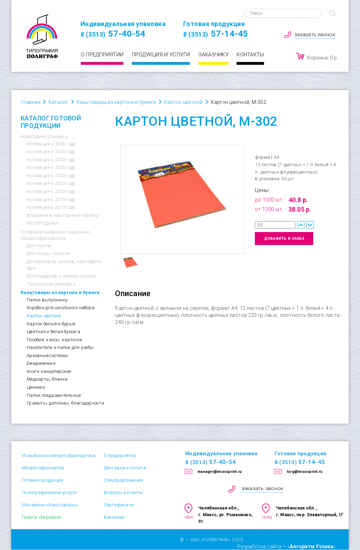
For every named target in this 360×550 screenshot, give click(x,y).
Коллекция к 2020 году (51, 191)
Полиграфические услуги (49, 492)
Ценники (36, 387)
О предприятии (102, 54)
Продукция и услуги (161, 54)
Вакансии (114, 517)
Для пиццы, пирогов (48, 253)
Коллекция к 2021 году (51, 183)
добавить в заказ (284, 238)
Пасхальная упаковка (51, 284)
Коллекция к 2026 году (51, 143)
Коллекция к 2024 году (51, 159)
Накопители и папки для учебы (60, 347)
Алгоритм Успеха (311, 546)
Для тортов (39, 245)
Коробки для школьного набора (61, 307)
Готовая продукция (42, 480)
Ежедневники (41, 363)
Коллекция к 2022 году (51, 175)
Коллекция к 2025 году (51, 151)
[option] (182, 199)
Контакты (250, 54)
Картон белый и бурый (51, 323)
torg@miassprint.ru (305, 471)
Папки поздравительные (54, 395)
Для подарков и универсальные (61, 276)
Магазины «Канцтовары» (50, 504)
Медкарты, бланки (47, 379)
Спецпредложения (123, 480)
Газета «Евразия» (42, 517)
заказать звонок (315, 34)
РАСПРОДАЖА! (43, 223)
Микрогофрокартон (43, 467)
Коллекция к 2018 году (51, 199)
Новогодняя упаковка (44, 136)
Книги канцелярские (49, 371)
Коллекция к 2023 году (51, 167)
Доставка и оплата (125, 467)
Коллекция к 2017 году (51, 207)
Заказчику (213, 54)
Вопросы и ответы (123, 492)
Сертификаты (119, 504)
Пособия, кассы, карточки (54, 339)
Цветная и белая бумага (54, 331)
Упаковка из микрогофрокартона (58, 455)
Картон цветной (44, 315)
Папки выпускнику (47, 299)
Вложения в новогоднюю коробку (62, 215)
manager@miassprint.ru (220, 471)
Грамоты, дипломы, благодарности (65, 403)
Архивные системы (47, 355)
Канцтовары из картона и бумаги (60, 292)
